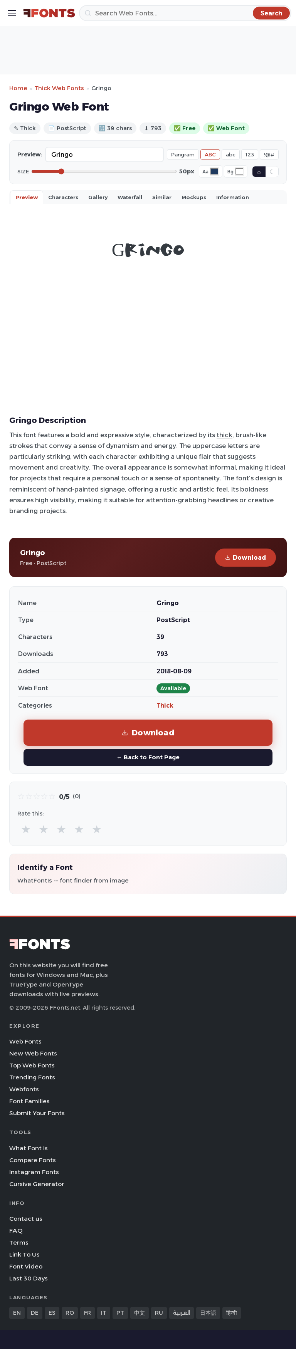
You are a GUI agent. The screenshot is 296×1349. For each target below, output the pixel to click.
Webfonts (24, 1089)
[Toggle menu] (12, 13)
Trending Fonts (32, 1077)
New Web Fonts (33, 1053)
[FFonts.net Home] (49, 13)
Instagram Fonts (34, 1172)
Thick (164, 705)
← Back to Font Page (148, 757)
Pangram (183, 154)
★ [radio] (26, 829)
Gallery (98, 197)
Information (232, 197)
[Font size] (104, 171)
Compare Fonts (32, 1160)
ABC (210, 154)
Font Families (29, 1101)
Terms (19, 1242)
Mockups (194, 197)
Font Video (25, 1266)
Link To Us (24, 1254)
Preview (26, 197)
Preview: (29, 154)
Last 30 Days (28, 1278)
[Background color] (239, 171)
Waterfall (130, 197)
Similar (162, 197)
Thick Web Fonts (59, 88)
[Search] (185, 13)
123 (250, 154)
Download (245, 557)
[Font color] (214, 171)
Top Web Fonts (32, 1065)
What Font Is (28, 1148)
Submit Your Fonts (37, 1113)
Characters (63, 197)
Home (18, 88)
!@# (269, 154)
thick (224, 435)
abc (230, 154)
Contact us (25, 1218)
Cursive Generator (36, 1184)
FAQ (15, 1230)
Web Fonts (25, 1041)
